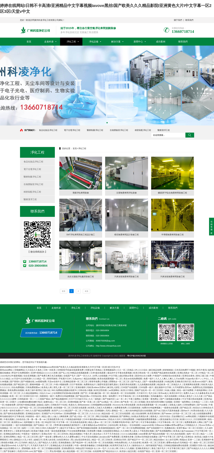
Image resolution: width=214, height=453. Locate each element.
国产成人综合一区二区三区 (82, 417)
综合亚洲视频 (30, 376)
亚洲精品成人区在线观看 (61, 446)
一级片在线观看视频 (23, 425)
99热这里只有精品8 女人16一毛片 (91, 448)
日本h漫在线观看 (98, 373)
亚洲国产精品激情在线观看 (163, 373)
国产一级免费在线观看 (153, 382)
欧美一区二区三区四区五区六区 (24, 396)
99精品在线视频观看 (79, 373)
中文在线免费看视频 (76, 431)
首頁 (29, 41)
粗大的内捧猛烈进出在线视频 (139, 411)
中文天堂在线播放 (90, 437)
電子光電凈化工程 (72, 130)
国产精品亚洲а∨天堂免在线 (89, 396)
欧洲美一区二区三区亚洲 (153, 443)
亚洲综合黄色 (188, 376)
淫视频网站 (19, 370)
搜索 (189, 135)
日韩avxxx (159, 425)
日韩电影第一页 (25, 399)
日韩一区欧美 (49, 370)
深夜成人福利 (175, 405)
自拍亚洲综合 (63, 440)
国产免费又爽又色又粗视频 (49, 376)
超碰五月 (38, 440)
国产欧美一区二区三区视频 (133, 402)
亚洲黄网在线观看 (191, 385)
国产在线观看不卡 (155, 428)
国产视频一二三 (41, 451)
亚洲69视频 (73, 402)
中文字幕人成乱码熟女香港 (121, 376)
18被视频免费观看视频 (146, 419)
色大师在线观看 (128, 405)
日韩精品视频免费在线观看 (176, 446)
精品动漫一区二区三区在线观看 (116, 414)
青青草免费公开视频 (98, 382)
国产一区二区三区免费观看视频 (131, 428)
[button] (107, 122)
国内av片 (185, 411)
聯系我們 (189, 20)
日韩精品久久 (191, 425)
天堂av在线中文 (54, 382)
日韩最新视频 (102, 446)
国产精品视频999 (60, 399)
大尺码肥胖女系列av (182, 387)
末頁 (86, 291)
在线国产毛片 (69, 376)
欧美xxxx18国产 (200, 382)
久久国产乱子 (23, 446)
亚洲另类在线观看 (128, 385)
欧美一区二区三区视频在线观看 (46, 448)
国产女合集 (202, 405)
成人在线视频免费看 (202, 414)
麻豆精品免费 (155, 370)
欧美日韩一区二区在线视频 (101, 443)
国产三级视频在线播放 (170, 399)
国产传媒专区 (109, 399)
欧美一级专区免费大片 (14, 411)
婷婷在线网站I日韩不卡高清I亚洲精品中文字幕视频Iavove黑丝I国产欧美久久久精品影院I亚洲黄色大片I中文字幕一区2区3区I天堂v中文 (60, 367)
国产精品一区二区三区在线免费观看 (36, 408)
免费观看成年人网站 (193, 422)
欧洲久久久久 (186, 419)
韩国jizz (183, 440)
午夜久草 (88, 434)
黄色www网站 (6, 370)
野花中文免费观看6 (21, 373)
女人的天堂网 (172, 440)
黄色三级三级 (202, 376)
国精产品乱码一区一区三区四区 (149, 390)
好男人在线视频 (100, 376)
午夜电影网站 (201, 390)
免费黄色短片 (90, 385)
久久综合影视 (135, 443)
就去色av (97, 434)
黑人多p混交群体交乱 (81, 440)
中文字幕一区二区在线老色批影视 (71, 422)
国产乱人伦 (64, 373)
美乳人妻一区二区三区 (63, 387)
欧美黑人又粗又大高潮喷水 (100, 408)
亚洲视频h (100, 411)
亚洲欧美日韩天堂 (183, 382)
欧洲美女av (17, 422)
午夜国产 (157, 376)
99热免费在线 (120, 443)
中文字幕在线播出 (148, 422)
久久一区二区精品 (125, 370)
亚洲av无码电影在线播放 (146, 437)
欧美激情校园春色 (107, 428)
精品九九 (33, 443)
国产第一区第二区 (87, 402)
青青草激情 (52, 379)
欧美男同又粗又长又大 (120, 446)
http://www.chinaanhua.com (108, 346)
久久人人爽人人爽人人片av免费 (170, 379)
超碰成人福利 (43, 405)
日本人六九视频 (127, 448)
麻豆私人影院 (113, 387)
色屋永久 (73, 405)
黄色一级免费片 (110, 396)
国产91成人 (136, 382)
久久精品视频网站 (30, 393)
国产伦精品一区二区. (43, 425)
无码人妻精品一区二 (115, 411)
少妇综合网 (113, 425)
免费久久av (189, 393)
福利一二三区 (28, 428)
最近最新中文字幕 (163, 387)
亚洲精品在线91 (33, 414)
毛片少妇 (153, 393)
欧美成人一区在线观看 (130, 425)
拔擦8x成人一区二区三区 (55, 402)
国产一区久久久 (84, 376)
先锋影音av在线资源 (171, 376)
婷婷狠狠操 (168, 370)
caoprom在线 (147, 425)
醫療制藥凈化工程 (95, 130)
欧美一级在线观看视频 (55, 431)
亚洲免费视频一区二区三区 (76, 414)
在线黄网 (97, 451)
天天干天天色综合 (111, 434)
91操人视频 (170, 390)
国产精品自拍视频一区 (159, 434)
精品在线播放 (76, 434)
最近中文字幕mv (68, 428)
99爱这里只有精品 (93, 370)
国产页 (84, 393)
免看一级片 (149, 379)
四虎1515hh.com (25, 451)
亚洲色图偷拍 (64, 443)
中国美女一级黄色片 (31, 434)
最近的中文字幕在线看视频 (119, 373)
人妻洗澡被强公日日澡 (168, 419)
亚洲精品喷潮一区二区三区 (75, 382)
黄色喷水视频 (7, 443)
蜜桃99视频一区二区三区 (41, 385)
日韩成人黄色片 (185, 396)
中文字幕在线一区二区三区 (170, 422)
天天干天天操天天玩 (78, 399)
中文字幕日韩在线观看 (192, 399)
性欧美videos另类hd (96, 387)
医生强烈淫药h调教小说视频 (160, 402)
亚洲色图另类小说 (55, 419)
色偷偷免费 (10, 405)
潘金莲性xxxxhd (8, 446)
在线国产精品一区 (146, 451)
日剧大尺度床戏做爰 (170, 411)
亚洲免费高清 (68, 448)
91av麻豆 (163, 405)
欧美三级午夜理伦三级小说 (38, 390)
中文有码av (57, 414)
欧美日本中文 (176, 393)
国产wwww (167, 414)
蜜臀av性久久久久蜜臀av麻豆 (67, 437)
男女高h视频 (56, 451)
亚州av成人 (163, 393)
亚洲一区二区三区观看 (166, 451)
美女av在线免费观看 (133, 379)
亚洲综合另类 (120, 440)
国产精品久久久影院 (48, 443)
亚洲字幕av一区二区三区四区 (190, 428)
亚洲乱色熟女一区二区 (187, 373)
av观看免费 (41, 382)
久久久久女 (95, 414)
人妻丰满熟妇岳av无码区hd (94, 425)
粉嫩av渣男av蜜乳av (174, 425)
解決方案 (116, 41)
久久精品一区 (39, 379)
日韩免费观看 (128, 419)
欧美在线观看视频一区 (147, 405)
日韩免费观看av (33, 387)
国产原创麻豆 (10, 451)
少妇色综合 (21, 419)
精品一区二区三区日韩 (28, 437)
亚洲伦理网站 (10, 437)
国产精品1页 (186, 408)
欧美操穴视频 (37, 431)
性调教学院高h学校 (121, 422)
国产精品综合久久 (110, 451)
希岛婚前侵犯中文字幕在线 (12, 417)
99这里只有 (50, 422)
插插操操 (114, 417)
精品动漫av (159, 440)
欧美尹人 (56, 411)
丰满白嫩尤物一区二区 (99, 393)
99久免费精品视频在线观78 (64, 390)
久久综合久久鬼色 (33, 370)
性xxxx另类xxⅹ (206, 425)
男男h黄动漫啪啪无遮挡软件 (67, 425)
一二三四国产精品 (42, 399)
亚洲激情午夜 (208, 440)
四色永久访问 (114, 419)
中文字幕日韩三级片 (176, 448)
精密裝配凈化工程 (143, 130)
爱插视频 (26, 448)
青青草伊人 (9, 431)
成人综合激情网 (139, 414)
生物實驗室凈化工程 (119, 130)
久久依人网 (113, 448)
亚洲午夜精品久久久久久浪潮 (44, 373)
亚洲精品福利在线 (12, 434)
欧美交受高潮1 (101, 390)
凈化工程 (71, 41)
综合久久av (45, 393)
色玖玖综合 (165, 417)
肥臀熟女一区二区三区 (119, 382)
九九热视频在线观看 (146, 385)
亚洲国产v (46, 414)
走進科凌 (49, 41)
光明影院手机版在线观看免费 (70, 370)
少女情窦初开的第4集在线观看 (66, 393)
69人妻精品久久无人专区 (21, 440)
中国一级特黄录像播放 (84, 446)
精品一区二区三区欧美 (102, 440)
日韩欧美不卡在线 (59, 405)
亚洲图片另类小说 (198, 446)
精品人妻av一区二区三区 (99, 422)
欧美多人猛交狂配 (128, 451)
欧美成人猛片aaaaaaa (183, 431)
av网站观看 (191, 417)
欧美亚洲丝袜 (154, 414)
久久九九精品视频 (129, 434)
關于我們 (178, 20)
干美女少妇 (88, 411)
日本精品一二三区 (200, 402)
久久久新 (198, 396)
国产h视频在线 (28, 382)
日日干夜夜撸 (76, 385)
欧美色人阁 (47, 387)
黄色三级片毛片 (158, 448)
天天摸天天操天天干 (39, 446)
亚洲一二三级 (194, 440)
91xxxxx (116, 405)
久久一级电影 (95, 399)
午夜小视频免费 (61, 385)
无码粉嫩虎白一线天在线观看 (163, 396)
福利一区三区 (193, 434)
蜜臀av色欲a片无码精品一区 (179, 443)
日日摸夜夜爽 (200, 419)
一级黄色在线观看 (170, 408)
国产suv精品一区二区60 (108, 402)
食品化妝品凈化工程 (48, 130)
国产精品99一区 (79, 443)
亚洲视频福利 (109, 370)
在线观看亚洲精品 (111, 431)
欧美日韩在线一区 (141, 373)
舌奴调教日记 (178, 417)
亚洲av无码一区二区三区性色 (55, 434)
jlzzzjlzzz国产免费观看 (110, 437)
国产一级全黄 (45, 437)
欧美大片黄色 (127, 390)
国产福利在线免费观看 (14, 414)
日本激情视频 (143, 396)
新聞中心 (138, 41)
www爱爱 (143, 434)
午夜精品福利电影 (73, 419)
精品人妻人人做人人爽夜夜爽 (55, 417)
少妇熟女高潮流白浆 (139, 417)
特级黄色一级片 (33, 417)
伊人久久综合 (141, 370)
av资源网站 (114, 390)
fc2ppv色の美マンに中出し (198, 379)
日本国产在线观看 (129, 387)
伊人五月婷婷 (21, 443)
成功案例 (160, 41)
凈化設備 (93, 41)
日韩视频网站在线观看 (101, 405)
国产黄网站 (124, 417)
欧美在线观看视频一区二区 (110, 379)
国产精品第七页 (21, 385)
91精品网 (169, 382)
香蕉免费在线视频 (16, 390)
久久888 (124, 431)
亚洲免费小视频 (94, 431)
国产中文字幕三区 (167, 437)
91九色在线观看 (178, 434)
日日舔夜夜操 (134, 408)
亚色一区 (40, 422)
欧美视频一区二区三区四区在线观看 (70, 408)
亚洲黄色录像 (127, 437)
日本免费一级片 (146, 387)
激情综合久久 (138, 446)
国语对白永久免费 (143, 376)
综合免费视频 (18, 387)
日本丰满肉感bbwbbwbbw (95, 419)
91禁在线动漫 (197, 411)
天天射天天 (142, 393)
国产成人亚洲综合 (185, 437)
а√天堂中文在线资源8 (22, 379)
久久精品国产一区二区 (71, 411)
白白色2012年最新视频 (11, 376)
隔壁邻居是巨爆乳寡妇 (107, 385)
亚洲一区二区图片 (8, 402)
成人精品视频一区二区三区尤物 (77, 451)
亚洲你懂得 (80, 387)
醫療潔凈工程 (164, 130)
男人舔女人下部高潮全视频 (141, 431)
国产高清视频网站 (164, 431)
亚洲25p (208, 399)
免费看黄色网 (120, 408)
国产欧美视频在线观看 (87, 428)
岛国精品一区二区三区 (10, 428)
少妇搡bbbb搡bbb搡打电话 (30, 402)
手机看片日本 (65, 379)
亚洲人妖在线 (49, 440)
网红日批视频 (102, 417)
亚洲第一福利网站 (182, 402)
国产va (157, 411)
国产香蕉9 (15, 382)
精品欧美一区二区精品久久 (169, 385)
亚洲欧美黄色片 (143, 448)
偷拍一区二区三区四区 (204, 443)
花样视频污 (29, 422)
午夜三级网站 (135, 399)
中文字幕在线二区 (127, 396)
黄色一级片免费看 (185, 390)
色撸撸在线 (170, 428)
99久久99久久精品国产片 (47, 428)
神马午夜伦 (202, 370)
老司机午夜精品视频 (26, 405)
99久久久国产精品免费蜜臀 (38, 411)
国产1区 (135, 422)
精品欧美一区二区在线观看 (123, 393)
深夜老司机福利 (23, 431)
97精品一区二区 (206, 373)
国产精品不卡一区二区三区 (140, 440)
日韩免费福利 (189, 405)
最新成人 (154, 417)
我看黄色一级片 (47, 396)
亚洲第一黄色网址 (150, 399)
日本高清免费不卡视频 (185, 370)
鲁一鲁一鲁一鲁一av (36, 419)
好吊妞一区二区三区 (182, 414)
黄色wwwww (84, 405)
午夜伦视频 (9, 419)
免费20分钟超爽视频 (65, 396)
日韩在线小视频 (85, 390)
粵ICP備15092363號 (136, 356)
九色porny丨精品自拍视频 (84, 379)
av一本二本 (122, 399)
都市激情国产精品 (154, 446)
